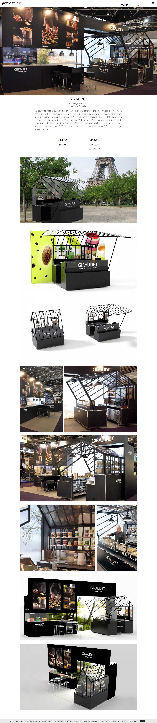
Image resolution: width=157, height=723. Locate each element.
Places (95, 139)
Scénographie (94, 148)
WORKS (126, 5)
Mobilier (62, 144)
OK (142, 721)
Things (64, 139)
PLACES (139, 5)
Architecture (94, 144)
